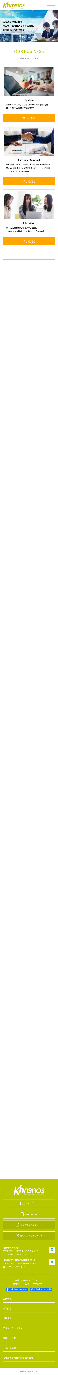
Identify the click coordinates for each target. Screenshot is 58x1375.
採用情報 (7, 1318)
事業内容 (7, 1308)
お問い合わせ (29, 1203)
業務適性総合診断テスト (29, 1225)
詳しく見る (29, 118)
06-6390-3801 (29, 1214)
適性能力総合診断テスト (29, 1236)
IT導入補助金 (9, 1347)
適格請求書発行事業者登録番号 (18, 1357)
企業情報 (7, 1298)
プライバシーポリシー (14, 1327)
